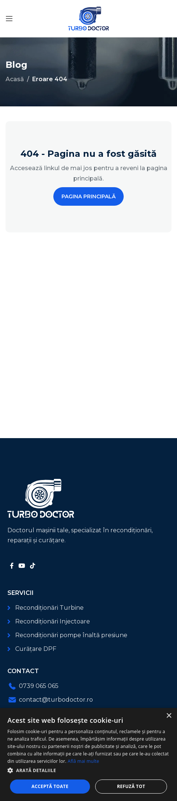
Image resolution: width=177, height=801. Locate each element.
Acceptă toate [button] (50, 786)
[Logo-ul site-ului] (88, 17)
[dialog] (88, 754)
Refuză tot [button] (131, 786)
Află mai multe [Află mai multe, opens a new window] (83, 761)
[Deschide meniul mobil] (9, 18)
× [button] (168, 716)
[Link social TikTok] (33, 566)
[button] (88, 770)
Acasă (15, 79)
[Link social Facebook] (11, 566)
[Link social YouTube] (21, 566)
